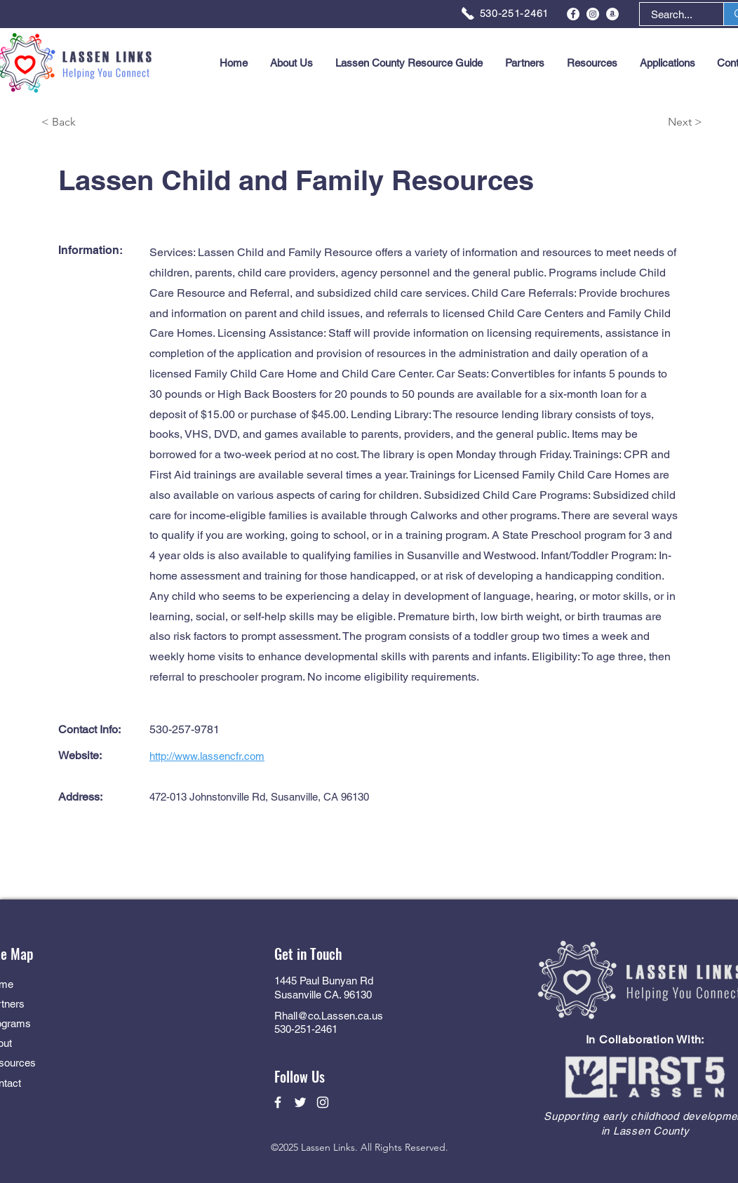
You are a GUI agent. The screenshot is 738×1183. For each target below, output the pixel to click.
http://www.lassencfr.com (206, 756)
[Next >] (652, 122)
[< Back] (91, 122)
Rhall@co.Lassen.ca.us (328, 1016)
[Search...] (672, 14)
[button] (667, 63)
